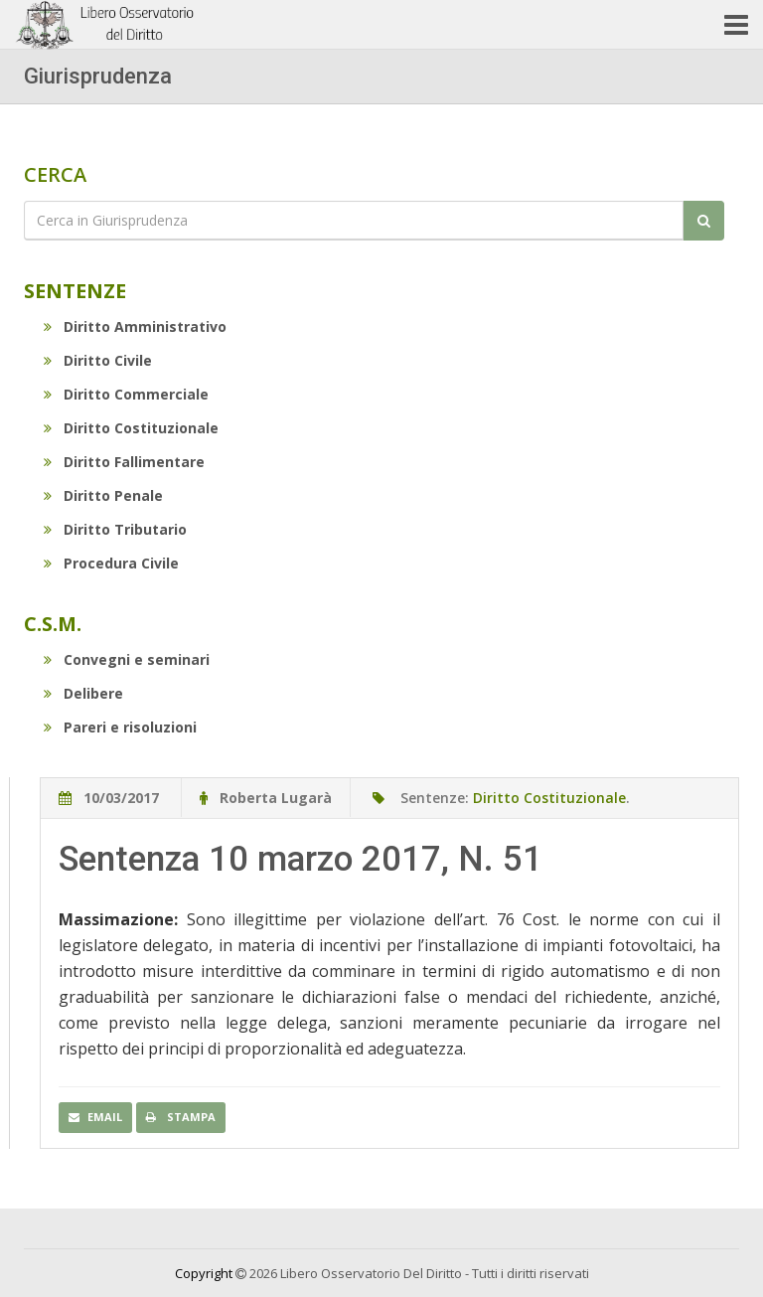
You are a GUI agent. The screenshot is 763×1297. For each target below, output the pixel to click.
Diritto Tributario (115, 529)
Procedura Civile (111, 563)
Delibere (83, 693)
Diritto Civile (98, 360)
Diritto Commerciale (126, 394)
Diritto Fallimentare (124, 461)
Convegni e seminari (127, 659)
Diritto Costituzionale (131, 427)
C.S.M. (52, 623)
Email (95, 1116)
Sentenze (75, 290)
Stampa (181, 1116)
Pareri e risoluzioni (120, 727)
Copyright (203, 1273)
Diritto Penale (103, 495)
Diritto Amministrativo (135, 326)
